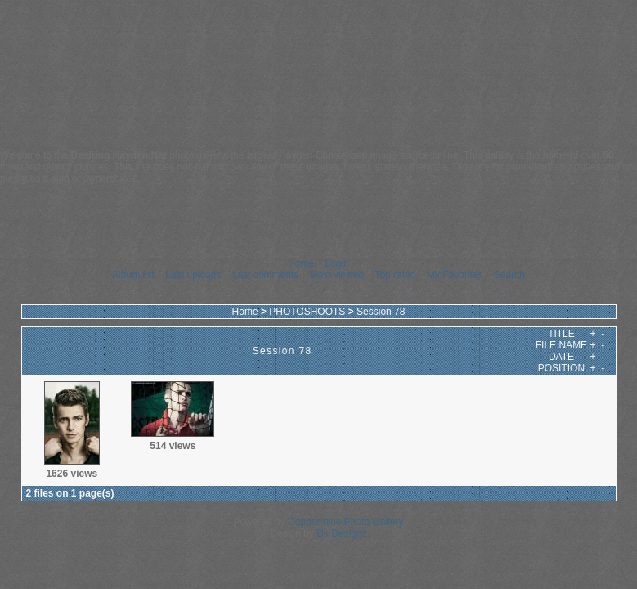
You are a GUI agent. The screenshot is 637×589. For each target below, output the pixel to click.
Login (336, 263)
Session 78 (381, 311)
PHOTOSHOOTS (307, 311)
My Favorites (455, 275)
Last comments (265, 275)
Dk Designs (341, 533)
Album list (133, 275)
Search (509, 275)
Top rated (395, 275)
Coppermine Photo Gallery (345, 522)
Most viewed (337, 275)
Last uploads (193, 275)
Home (301, 263)
